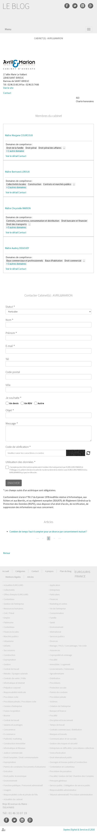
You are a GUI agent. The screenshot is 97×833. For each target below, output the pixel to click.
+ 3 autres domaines (16, 263)
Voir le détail (12, 156)
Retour (6, 553)
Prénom (10, 333)
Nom (8, 320)
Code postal (13, 372)
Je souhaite (12, 398)
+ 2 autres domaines (16, 187)
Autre (41, 403)
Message (11, 423)
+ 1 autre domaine (15, 151)
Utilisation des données (19, 462)
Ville (8, 385)
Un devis (14, 403)
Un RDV (28, 403)
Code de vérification (17, 447)
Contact (7, 92)
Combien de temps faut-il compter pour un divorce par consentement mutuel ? (48, 531)
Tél (7, 359)
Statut (9, 306)
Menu (8, 29)
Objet (9, 410)
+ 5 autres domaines (16, 227)
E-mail (9, 346)
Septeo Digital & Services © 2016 (79, 829)
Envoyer (14, 483)
